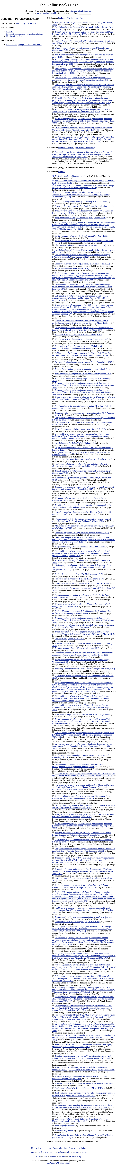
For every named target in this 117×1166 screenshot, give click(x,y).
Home (32, 1152)
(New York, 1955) (81, 236)
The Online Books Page (58, 5)
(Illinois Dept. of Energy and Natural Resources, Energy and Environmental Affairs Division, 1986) (83, 787)
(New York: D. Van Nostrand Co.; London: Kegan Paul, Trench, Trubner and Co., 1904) (81, 194)
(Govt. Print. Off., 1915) (80, 429)
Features (53, 1156)
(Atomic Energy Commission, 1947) (81, 339)
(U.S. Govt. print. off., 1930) (83, 225)
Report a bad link (60, 1148)
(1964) (70, 176)
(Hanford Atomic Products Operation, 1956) (81, 596)
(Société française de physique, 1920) (84, 206)
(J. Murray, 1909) (83, 385)
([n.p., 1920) (79, 1077)
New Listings (50, 1152)
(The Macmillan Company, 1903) (81, 707)
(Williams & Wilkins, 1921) (81, 520)
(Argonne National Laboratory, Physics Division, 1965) (82, 910)
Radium (9, 32)
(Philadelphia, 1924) (82, 506)
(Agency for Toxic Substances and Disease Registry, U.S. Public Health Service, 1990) (83, 33)
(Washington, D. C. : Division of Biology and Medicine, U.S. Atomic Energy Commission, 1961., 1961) (84, 967)
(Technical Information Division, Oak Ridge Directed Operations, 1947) (80, 347)
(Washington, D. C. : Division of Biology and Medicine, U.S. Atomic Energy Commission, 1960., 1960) (84, 955)
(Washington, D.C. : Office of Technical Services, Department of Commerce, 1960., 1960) (81, 110)
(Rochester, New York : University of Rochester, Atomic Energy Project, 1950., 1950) (83, 860)
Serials (84, 1152)
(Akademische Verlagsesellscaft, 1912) (81, 567)
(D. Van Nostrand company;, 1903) (83, 276)
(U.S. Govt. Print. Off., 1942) (82, 583)
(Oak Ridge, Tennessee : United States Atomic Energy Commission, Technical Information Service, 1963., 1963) (83, 87)
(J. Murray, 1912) (83, 633)
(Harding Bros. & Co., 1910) (69, 639)
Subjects (76, 1152)
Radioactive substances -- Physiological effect (24, 34)
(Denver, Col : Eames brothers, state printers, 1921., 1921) (80, 886)
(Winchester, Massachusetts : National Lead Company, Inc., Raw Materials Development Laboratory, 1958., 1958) (84, 1027)
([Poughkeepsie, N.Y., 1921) (77, 648)
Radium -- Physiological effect (71, 18)
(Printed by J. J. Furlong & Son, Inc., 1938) (81, 201)
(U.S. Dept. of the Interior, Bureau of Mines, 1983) (80, 322)
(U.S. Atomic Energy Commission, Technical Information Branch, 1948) (83, 61)
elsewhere (32, 23)
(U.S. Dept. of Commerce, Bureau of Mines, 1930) (78, 334)
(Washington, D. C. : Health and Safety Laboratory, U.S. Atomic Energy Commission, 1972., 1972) (83, 978)
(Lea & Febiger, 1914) (80, 465)
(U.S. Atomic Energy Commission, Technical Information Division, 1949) (83, 71)
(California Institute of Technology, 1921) (82, 714)
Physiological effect (14, 36)
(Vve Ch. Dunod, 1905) (82, 654)
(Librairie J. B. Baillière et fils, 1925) (82, 264)
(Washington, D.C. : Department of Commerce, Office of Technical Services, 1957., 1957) (83, 774)
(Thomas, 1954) (80, 218)
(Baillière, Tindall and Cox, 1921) (80, 579)
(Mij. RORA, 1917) (77, 922)
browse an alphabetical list (47, 13)
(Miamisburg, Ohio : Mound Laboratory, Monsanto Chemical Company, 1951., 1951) (83, 1037)
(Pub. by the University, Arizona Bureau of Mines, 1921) (80, 1120)
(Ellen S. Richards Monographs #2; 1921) (83, 186)
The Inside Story (74, 1156)
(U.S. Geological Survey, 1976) (82, 1106)
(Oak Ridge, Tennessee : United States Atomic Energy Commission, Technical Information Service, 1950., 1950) (81, 721)
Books (38, 1156)
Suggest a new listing (77, 1148)
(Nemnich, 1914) (81, 612)
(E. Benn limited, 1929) (72, 268)
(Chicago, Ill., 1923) (83, 398)
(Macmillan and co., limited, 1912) (80, 436)
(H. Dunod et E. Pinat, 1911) (83, 539)
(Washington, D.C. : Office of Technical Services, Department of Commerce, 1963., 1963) (83, 735)
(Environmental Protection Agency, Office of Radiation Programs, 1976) (82, 286)
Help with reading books (41, 1148)
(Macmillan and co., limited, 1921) (80, 698)
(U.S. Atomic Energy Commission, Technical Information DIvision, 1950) (81, 797)
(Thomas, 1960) (80, 546)
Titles (68, 1152)
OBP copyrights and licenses (58, 1163)
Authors (60, 1152)
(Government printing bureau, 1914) (83, 374)
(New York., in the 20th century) (83, 626)
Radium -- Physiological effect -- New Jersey (24, 45)
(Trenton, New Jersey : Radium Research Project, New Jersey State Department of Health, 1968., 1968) (83, 139)
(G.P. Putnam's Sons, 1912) (82, 392)
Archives (62, 1156)
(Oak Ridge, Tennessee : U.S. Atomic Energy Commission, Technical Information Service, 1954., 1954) (83, 871)
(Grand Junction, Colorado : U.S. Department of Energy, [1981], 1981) (83, 941)
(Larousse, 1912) (82, 533)
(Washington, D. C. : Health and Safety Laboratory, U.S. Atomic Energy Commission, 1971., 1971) (83, 999)
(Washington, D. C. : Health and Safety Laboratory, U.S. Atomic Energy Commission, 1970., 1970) (83, 989)
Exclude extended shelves (81, 11)
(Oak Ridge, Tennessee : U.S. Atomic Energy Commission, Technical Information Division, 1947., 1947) (81, 834)
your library (20, 23)
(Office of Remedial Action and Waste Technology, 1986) (83, 850)
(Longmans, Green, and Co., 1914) (80, 245)
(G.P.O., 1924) (82, 687)
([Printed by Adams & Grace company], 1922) (81, 256)
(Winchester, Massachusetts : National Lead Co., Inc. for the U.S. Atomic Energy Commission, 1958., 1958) (83, 1017)
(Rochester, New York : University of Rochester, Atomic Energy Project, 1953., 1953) (83, 121)
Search (39, 1152)
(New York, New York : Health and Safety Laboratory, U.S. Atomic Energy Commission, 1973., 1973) (82, 928)
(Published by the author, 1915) (81, 79)
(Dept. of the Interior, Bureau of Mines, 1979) (82, 329)
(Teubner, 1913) (75, 443)
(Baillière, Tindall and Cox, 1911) (83, 459)
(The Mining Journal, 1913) (79, 574)
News (45, 1156)
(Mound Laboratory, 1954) (82, 765)
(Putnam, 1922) (84, 241)
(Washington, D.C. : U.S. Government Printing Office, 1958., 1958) (83, 1068)
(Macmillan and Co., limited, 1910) (80, 553)
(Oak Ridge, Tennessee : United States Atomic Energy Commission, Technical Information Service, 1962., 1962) (82, 100)
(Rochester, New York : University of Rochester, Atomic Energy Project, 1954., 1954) (82, 129)
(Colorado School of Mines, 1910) (79, 1088)
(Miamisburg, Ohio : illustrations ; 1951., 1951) (82, 1045)
